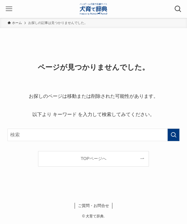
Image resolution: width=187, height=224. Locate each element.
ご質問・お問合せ (93, 205)
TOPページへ (93, 158)
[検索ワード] (93, 135)
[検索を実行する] (174, 135)
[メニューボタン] (9, 9)
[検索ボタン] (178, 9)
